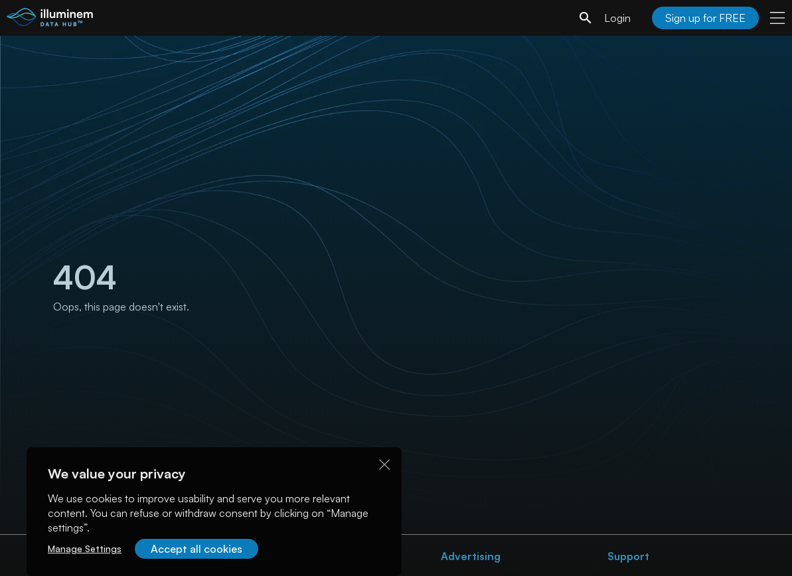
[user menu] (777, 18)
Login (617, 18)
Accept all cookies (196, 548)
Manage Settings (84, 548)
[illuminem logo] (50, 19)
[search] (586, 18)
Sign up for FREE (705, 18)
